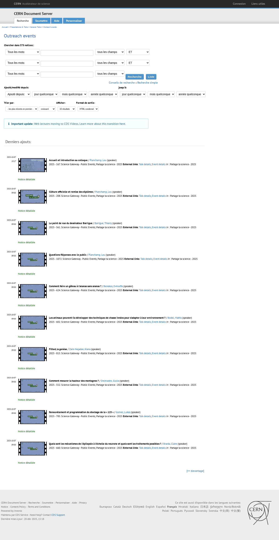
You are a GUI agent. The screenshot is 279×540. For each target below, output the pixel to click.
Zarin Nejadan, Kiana (79, 349)
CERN (32, 3)
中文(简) (224, 510)
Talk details (145, 164)
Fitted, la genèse (58, 349)
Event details (158, 164)
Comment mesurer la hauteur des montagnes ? (74, 380)
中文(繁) (236, 510)
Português (177, 510)
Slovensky (201, 510)
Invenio (18, 510)
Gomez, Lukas (123, 412)
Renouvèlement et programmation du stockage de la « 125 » (81, 412)
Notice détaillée (26, 179)
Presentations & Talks (19, 27)
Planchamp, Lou (98, 160)
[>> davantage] (195, 471)
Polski (165, 510)
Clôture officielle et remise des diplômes (71, 191)
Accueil (5, 27)
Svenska (213, 510)
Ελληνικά (138, 506)
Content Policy (18, 506)
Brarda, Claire (170, 443)
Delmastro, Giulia (110, 380)
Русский (189, 510)
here (122, 124)
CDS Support (58, 515)
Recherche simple (147, 82)
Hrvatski (183, 506)
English (150, 506)
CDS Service (21, 515)
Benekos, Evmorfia (113, 286)
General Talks (35, 27)
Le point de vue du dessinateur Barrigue (70, 223)
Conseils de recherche (122, 82)
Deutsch (127, 506)
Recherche (23, 20)
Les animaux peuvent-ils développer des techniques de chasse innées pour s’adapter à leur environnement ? (107, 317)
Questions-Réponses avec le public (67, 254)
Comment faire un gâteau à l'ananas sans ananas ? (75, 286)
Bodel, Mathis (175, 317)
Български (106, 506)
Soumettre (41, 20)
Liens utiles (258, 3)
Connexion (239, 3)
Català (117, 506)
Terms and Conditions (39, 506)
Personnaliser (74, 20)
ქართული (216, 506)
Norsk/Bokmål (232, 506)
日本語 (204, 506)
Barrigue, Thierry (103, 223)
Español (161, 506)
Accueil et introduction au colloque (68, 160)
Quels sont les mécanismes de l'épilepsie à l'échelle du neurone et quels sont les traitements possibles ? (105, 443)
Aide (56, 20)
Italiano (194, 506)
